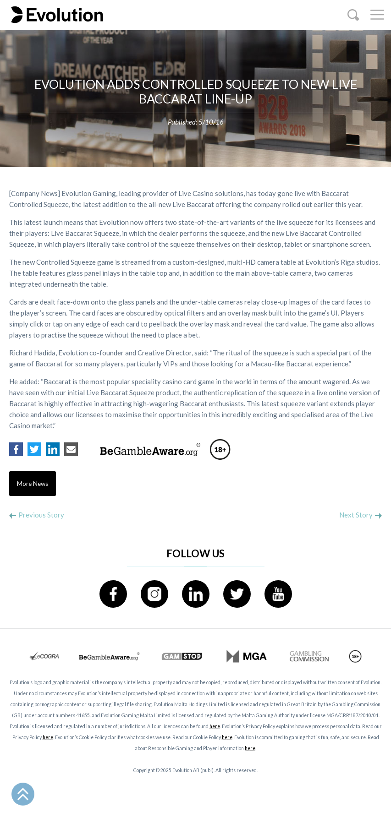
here (214, 726)
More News (32, 483)
